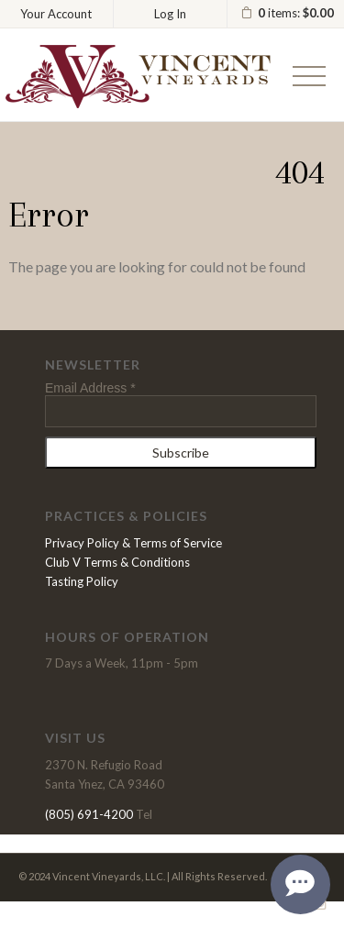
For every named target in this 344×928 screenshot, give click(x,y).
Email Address (90, 388)
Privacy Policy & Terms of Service (133, 543)
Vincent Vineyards (137, 76)
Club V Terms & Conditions (117, 562)
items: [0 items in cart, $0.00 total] (287, 13)
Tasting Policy (81, 581)
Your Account (56, 13)
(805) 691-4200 (89, 814)
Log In (170, 13)
